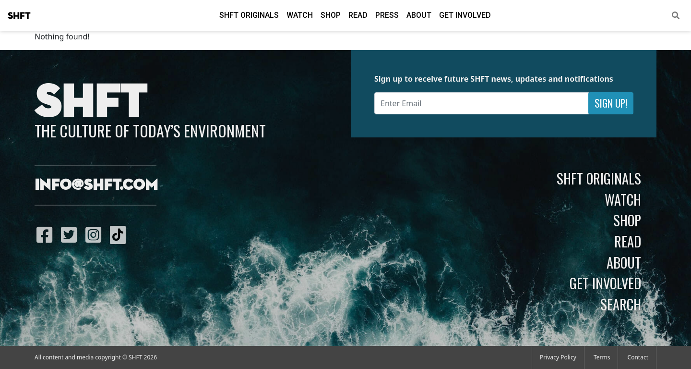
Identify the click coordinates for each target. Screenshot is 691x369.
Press (387, 15)
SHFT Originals (249, 15)
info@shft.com (96, 185)
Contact (638, 357)
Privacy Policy (558, 357)
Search (620, 304)
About (418, 15)
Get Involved (465, 15)
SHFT (19, 16)
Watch (299, 15)
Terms (602, 357)
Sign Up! (611, 103)
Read (358, 15)
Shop (331, 15)
